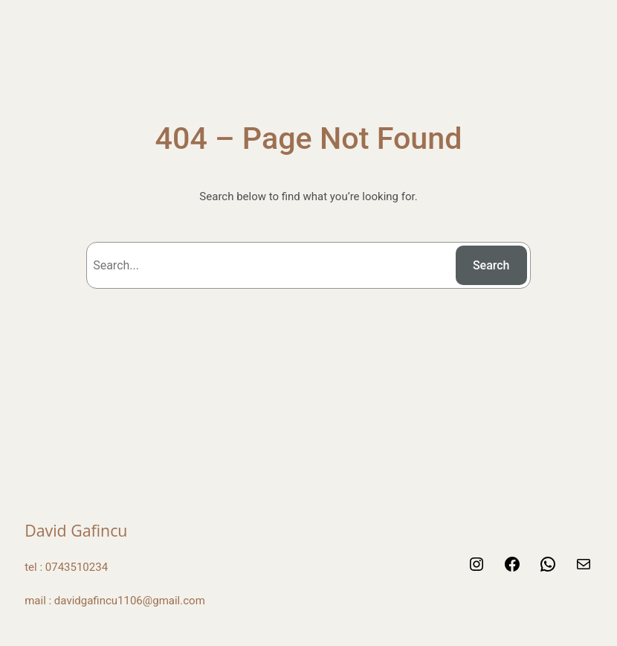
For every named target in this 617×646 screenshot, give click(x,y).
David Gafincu (76, 530)
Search (491, 265)
